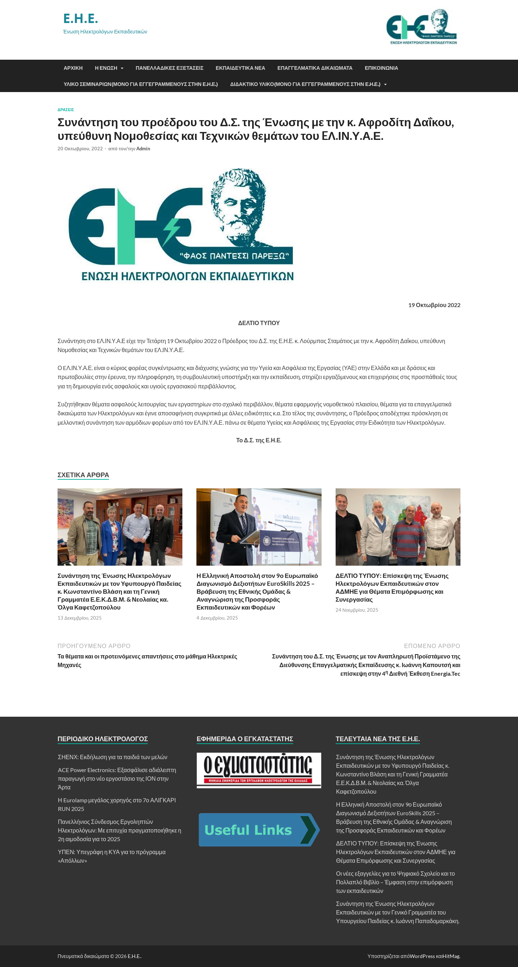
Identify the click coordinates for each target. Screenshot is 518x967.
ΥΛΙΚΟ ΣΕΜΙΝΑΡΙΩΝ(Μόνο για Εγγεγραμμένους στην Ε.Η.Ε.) (141, 84)
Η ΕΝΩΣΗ (106, 68)
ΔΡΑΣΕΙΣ (66, 109)
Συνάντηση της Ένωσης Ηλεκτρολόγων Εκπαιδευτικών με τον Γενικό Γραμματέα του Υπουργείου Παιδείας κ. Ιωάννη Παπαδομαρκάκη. (397, 912)
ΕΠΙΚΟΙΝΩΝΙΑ (381, 68)
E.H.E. (80, 18)
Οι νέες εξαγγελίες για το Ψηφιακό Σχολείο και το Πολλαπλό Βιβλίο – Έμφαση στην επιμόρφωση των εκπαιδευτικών (395, 882)
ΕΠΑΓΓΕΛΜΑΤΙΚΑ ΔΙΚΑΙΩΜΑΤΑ (315, 68)
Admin (143, 148)
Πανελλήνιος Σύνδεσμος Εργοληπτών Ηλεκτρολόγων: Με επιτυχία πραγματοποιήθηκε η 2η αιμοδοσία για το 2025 (119, 830)
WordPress (422, 956)
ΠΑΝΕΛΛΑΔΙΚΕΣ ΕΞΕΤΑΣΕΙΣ (170, 68)
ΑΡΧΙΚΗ (73, 68)
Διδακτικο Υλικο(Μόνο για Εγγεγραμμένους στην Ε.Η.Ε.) (305, 84)
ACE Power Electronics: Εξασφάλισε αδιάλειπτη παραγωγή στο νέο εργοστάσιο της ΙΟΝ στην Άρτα (117, 778)
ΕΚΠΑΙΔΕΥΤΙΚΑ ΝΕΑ (240, 68)
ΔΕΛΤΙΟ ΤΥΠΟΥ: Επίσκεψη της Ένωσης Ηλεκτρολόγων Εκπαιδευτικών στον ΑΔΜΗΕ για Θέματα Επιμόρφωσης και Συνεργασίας (392, 587)
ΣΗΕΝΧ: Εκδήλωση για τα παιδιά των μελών (112, 756)
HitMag (450, 956)
